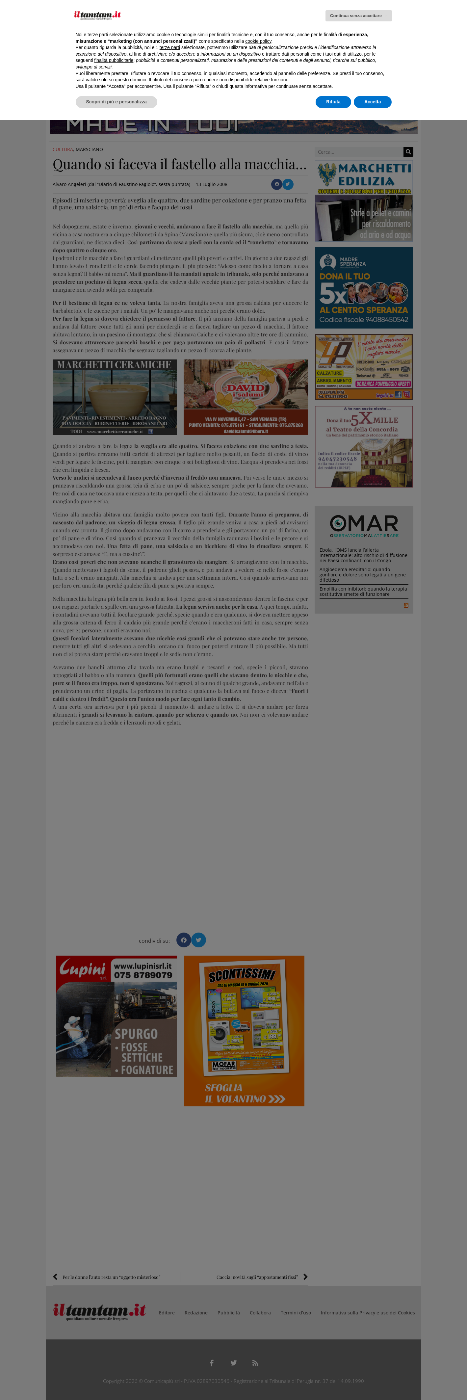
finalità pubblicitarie (113, 60)
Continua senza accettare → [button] (358, 15)
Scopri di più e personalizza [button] (116, 101)
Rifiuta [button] (333, 101)
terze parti (170, 47)
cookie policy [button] (258, 41)
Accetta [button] (372, 101)
